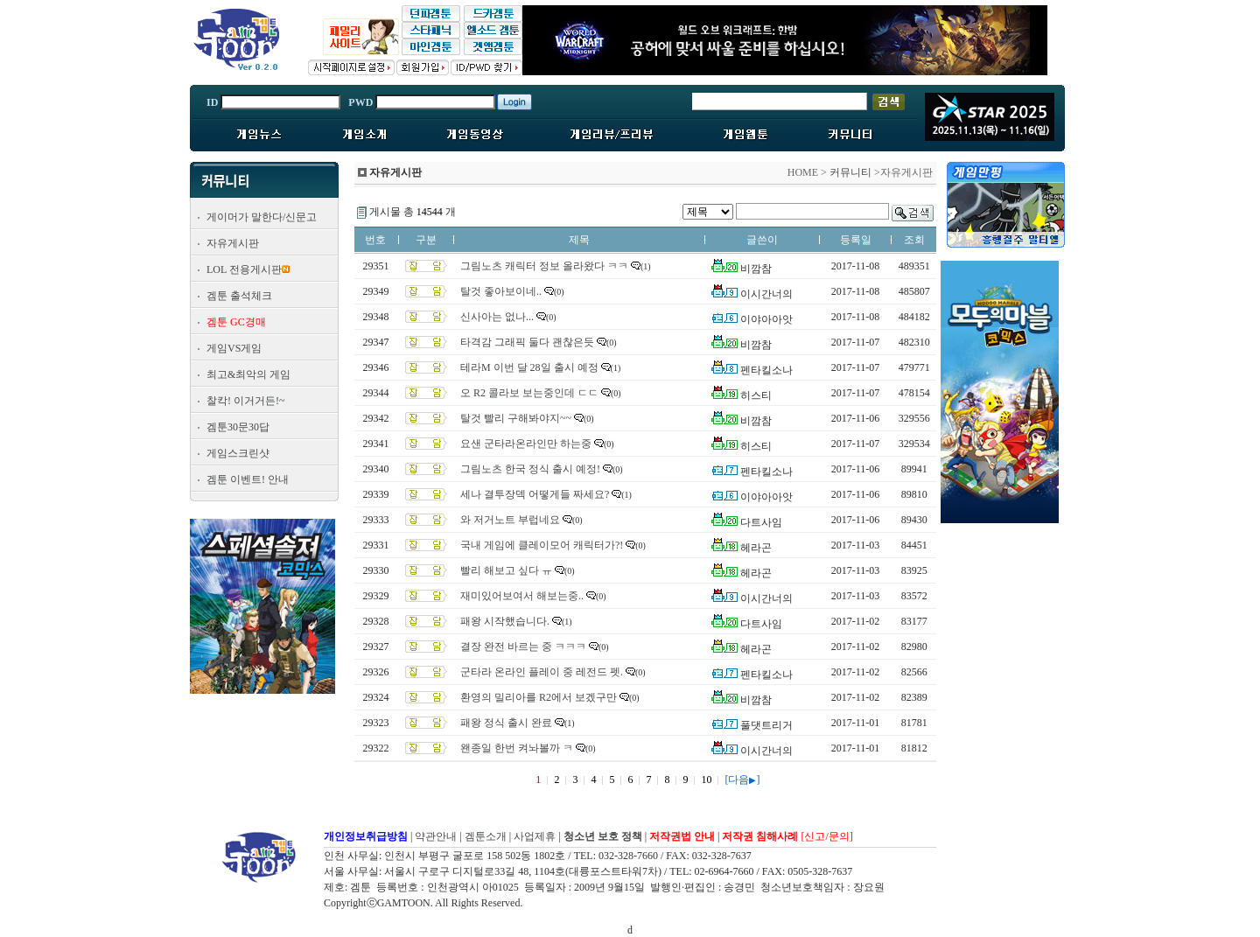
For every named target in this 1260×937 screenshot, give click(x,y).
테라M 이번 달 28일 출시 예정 (529, 367)
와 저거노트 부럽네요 (510, 520)
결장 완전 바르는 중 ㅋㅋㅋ (523, 646)
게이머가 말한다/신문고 (261, 217)
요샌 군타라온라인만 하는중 (526, 443)
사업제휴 (535, 836)
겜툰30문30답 (238, 427)
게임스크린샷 (238, 453)
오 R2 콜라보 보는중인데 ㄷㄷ (529, 393)
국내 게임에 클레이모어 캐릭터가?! (541, 545)
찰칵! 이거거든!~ (245, 401)
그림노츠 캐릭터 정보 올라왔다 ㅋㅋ (544, 266)
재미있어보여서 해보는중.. (522, 596)
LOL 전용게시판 (244, 269)
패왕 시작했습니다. (505, 621)
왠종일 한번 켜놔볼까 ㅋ (516, 748)
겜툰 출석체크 (239, 296)
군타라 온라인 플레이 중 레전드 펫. (541, 672)
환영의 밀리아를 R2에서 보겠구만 (538, 697)
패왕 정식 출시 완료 (506, 723)
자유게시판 (232, 243)
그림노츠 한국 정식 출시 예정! (530, 469)
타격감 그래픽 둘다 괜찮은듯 (527, 342)
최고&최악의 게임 (248, 374)
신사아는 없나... (497, 317)
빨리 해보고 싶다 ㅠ (506, 570)
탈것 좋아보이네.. (501, 291)
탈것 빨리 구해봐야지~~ (515, 418)
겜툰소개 (486, 836)
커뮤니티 (851, 172)
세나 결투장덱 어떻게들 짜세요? (534, 494)
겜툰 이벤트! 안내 (247, 479)
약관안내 (436, 836)
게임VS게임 (234, 348)
